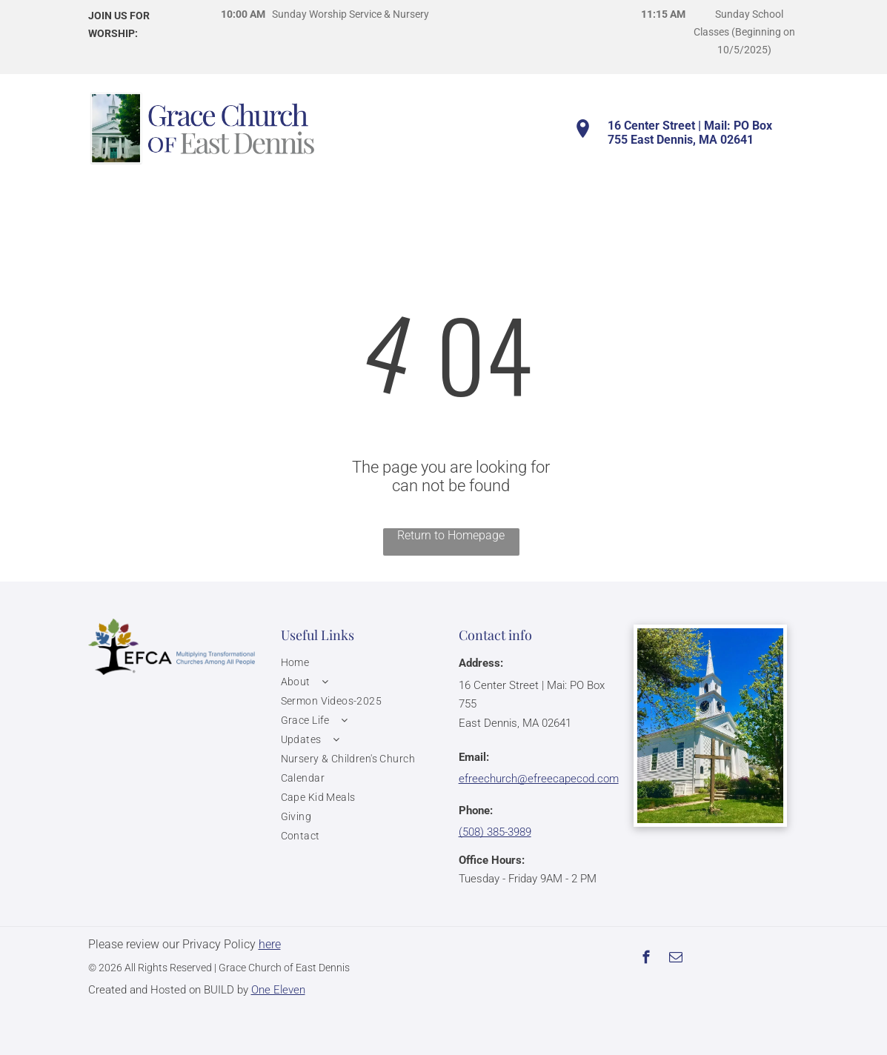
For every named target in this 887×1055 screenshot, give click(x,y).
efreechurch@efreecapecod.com (539, 778)
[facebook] (647, 959)
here (270, 944)
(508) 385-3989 (495, 832)
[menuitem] (362, 662)
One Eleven (278, 989)
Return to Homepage (451, 535)
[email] (676, 959)
